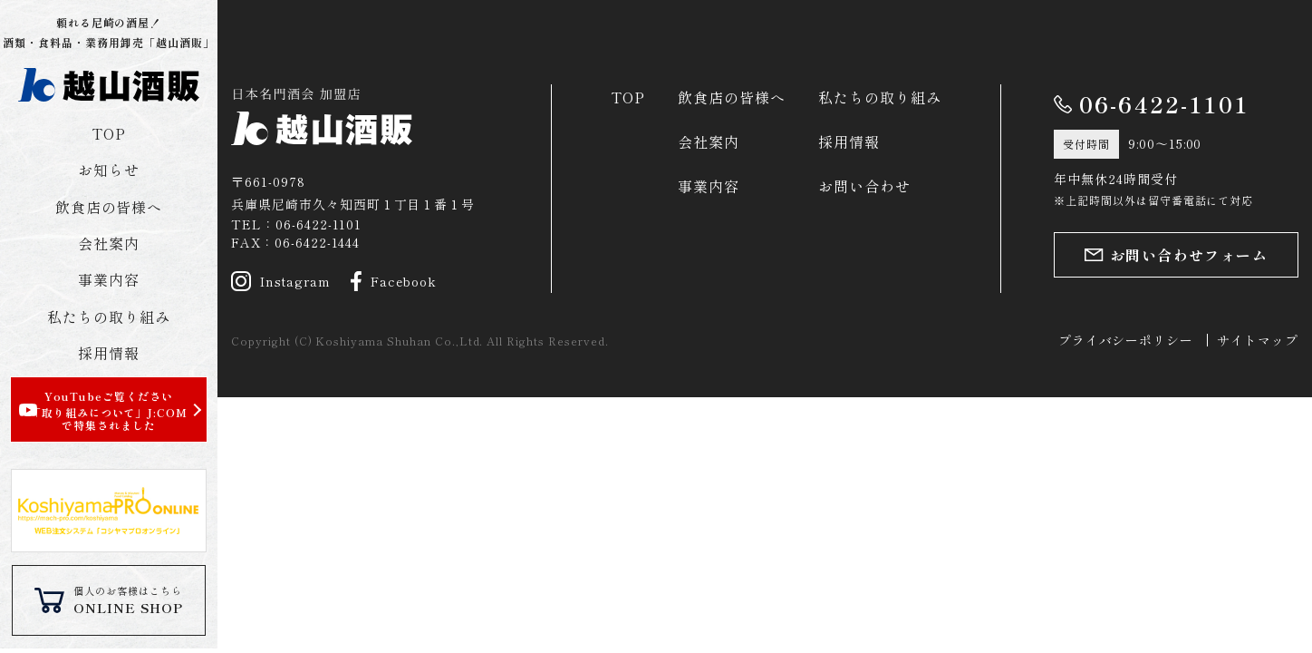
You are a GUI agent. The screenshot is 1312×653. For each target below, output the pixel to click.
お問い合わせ (864, 186)
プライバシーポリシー (1126, 340)
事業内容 (109, 279)
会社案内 (109, 243)
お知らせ (109, 169)
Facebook (394, 281)
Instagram (281, 281)
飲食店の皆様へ (109, 207)
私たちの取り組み (108, 316)
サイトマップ (1257, 340)
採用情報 (109, 353)
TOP (109, 133)
